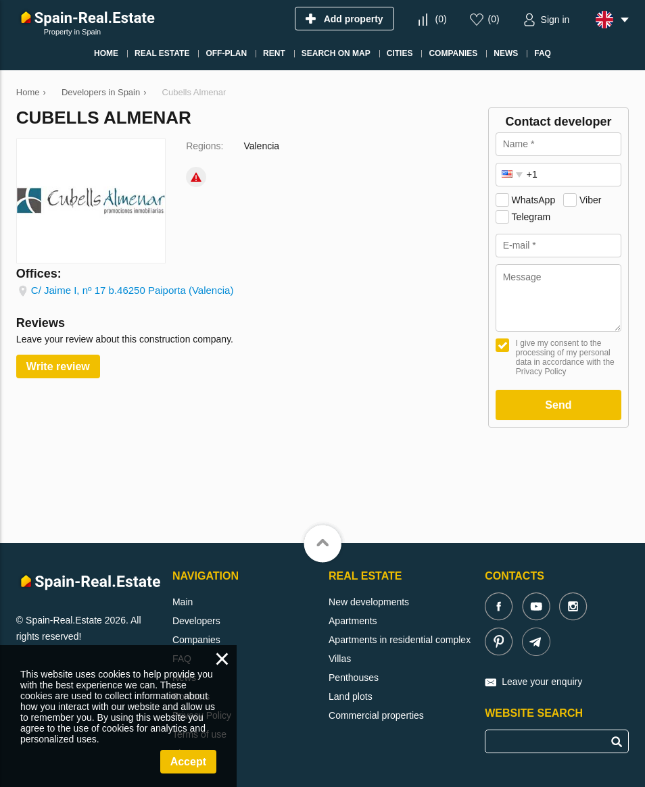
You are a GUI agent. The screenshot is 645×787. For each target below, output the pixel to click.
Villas (340, 658)
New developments (369, 601)
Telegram (531, 216)
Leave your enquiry (542, 681)
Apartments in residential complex (400, 639)
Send (558, 405)
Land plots (351, 696)
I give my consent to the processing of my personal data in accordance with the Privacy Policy (565, 357)
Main (182, 601)
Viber (590, 200)
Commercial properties (376, 715)
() (440, 19)
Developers (196, 620)
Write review (58, 366)
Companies (196, 639)
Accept (188, 761)
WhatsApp (534, 200)
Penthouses (354, 677)
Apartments (353, 620)
